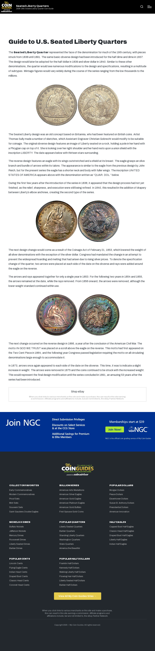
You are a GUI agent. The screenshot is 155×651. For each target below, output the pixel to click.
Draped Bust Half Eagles (121, 535)
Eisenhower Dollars (118, 499)
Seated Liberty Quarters (32, 6)
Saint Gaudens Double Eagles (23, 512)
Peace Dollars (116, 494)
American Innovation (119, 512)
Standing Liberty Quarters (71, 535)
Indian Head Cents (18, 572)
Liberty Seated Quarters (70, 527)
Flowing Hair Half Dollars (71, 576)
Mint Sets (13, 503)
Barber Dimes (15, 548)
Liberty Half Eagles (118, 539)
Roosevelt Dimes (17, 539)
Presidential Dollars (118, 507)
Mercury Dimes (16, 535)
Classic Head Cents (19, 580)
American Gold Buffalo (70, 507)
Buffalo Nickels (16, 527)
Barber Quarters (67, 531)
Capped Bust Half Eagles (121, 527)
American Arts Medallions (71, 490)
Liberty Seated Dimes (19, 544)
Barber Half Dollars (68, 585)
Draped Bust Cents (18, 576)
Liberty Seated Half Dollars (72, 580)
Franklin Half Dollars (69, 563)
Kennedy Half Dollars (69, 568)
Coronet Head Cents (19, 585)
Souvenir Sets (16, 507)
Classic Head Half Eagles (121, 531)
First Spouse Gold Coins (71, 512)
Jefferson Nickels (17, 531)
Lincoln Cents (16, 563)
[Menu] (149, 7)
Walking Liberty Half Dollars (72, 572)
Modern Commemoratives (22, 494)
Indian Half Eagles (118, 544)
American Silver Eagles (70, 494)
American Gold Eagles (70, 499)
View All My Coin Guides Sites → (77, 596)
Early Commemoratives (20, 490)
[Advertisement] (77, 27)
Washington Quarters (69, 539)
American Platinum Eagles (72, 503)
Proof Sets (14, 499)
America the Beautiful (69, 548)
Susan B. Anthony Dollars (121, 503)
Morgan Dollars (116, 490)
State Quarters (66, 544)
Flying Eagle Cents (18, 568)
